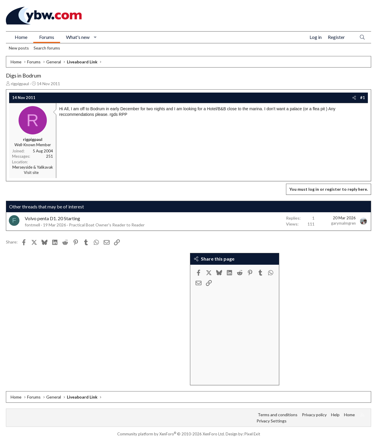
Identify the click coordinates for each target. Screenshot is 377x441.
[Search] (362, 37)
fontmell (32, 224)
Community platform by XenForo (171, 434)
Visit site (31, 172)
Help (335, 414)
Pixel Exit (252, 434)
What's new (78, 37)
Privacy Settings (272, 420)
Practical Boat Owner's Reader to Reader (107, 224)
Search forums (47, 47)
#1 (362, 97)
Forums (46, 37)
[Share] (354, 97)
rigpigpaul (20, 83)
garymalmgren (343, 223)
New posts (19, 47)
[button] (95, 37)
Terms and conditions (277, 414)
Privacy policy (314, 414)
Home (21, 37)
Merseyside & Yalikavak (32, 167)
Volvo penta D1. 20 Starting (52, 218)
